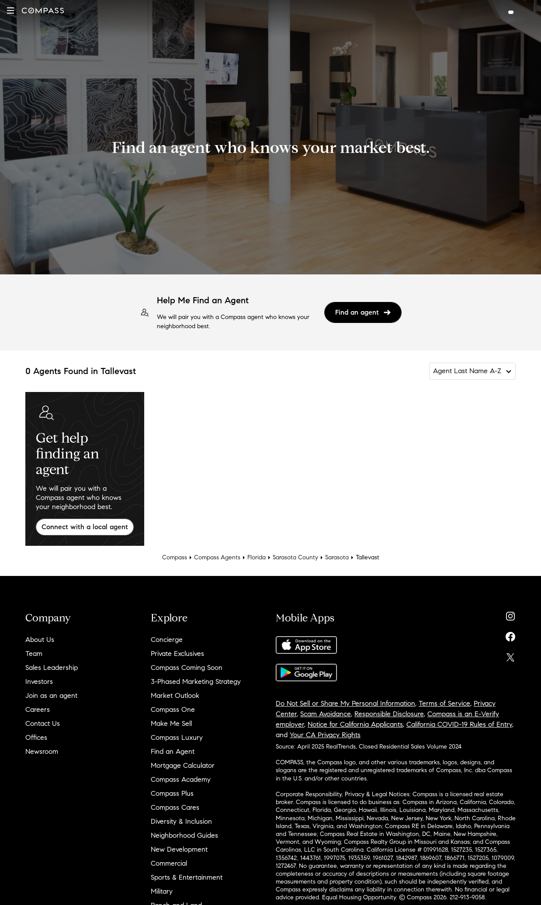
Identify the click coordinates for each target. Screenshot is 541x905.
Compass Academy (181, 779)
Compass (174, 557)
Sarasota (337, 557)
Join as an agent (51, 695)
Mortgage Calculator (183, 765)
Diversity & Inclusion (181, 821)
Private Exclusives (177, 653)
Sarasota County (295, 557)
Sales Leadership (51, 667)
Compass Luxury (177, 737)
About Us (39, 639)
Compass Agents (217, 557)
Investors (39, 681)
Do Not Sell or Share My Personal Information (345, 703)
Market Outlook (175, 695)
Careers (37, 709)
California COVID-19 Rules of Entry (459, 724)
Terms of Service (444, 703)
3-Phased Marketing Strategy (196, 681)
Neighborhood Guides (184, 835)
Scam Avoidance (325, 714)
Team (33, 653)
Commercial (169, 863)
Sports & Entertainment (186, 877)
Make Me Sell (171, 723)
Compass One (173, 709)
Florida (256, 557)
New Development (179, 849)
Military (162, 891)
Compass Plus (172, 793)
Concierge (167, 639)
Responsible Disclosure (389, 714)
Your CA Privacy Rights (325, 735)
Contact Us (42, 723)
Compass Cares (175, 807)
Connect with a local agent (85, 527)
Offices (36, 737)
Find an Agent (172, 751)
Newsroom (41, 751)
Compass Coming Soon (186, 667)
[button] (10, 10)
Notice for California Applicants (355, 724)
